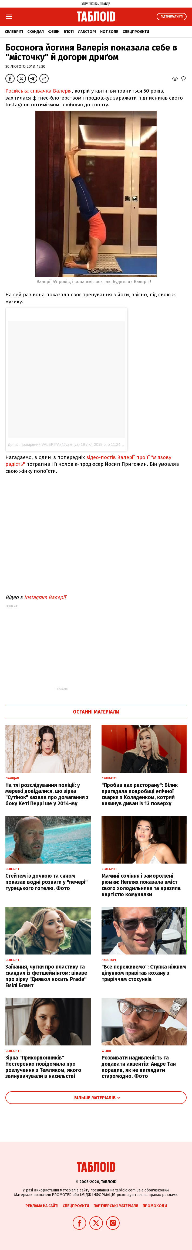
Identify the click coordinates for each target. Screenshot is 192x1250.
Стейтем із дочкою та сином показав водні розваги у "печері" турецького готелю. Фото (46, 882)
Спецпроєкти (136, 31)
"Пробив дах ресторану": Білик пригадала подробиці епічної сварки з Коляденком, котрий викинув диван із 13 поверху (140, 794)
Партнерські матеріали (115, 1206)
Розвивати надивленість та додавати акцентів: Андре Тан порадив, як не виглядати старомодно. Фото (139, 1067)
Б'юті (69, 31)
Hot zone (109, 31)
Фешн (53, 31)
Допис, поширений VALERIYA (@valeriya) (44, 444)
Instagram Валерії (45, 597)
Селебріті (14, 31)
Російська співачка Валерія (38, 91)
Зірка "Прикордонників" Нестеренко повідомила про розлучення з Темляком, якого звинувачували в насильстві (43, 1067)
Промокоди (155, 1206)
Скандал (35, 31)
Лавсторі (87, 31)
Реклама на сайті (41, 1206)
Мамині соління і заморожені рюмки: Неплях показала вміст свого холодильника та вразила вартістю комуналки (141, 885)
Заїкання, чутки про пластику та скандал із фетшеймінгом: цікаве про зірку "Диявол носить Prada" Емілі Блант (46, 976)
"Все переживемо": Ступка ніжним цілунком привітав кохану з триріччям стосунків (144, 973)
